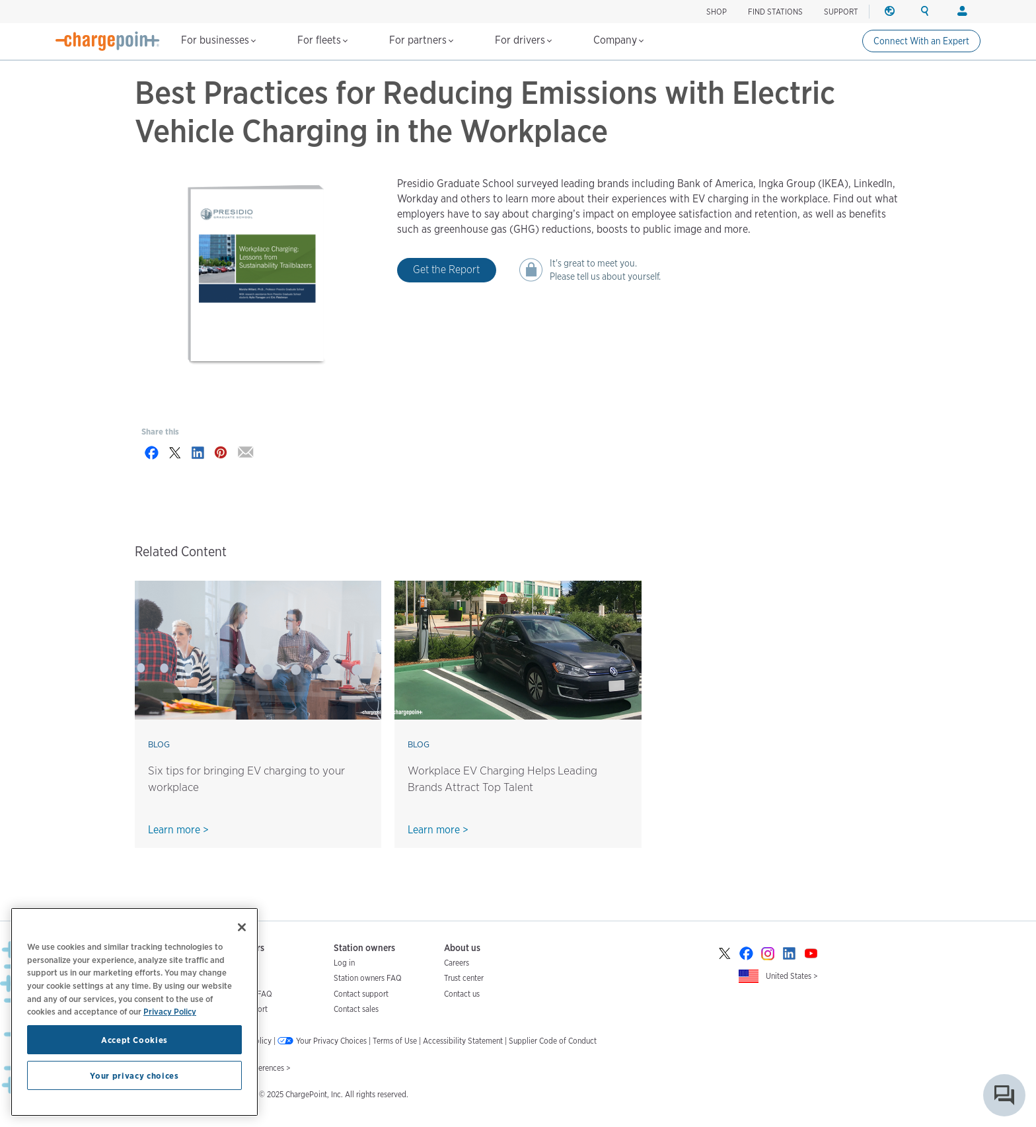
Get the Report (446, 269)
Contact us (462, 994)
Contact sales (356, 1009)
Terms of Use (395, 1041)
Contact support (361, 994)
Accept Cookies (134, 1039)
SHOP (716, 12)
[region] (134, 1011)
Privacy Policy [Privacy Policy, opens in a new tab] (169, 1011)
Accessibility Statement (463, 1041)
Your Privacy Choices (331, 1041)
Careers (456, 963)
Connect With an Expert (921, 41)
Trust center (464, 978)
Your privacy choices (134, 1075)
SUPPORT (841, 12)
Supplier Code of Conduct (553, 1041)
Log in (344, 963)
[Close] (241, 927)
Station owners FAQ (368, 978)
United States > (792, 976)
